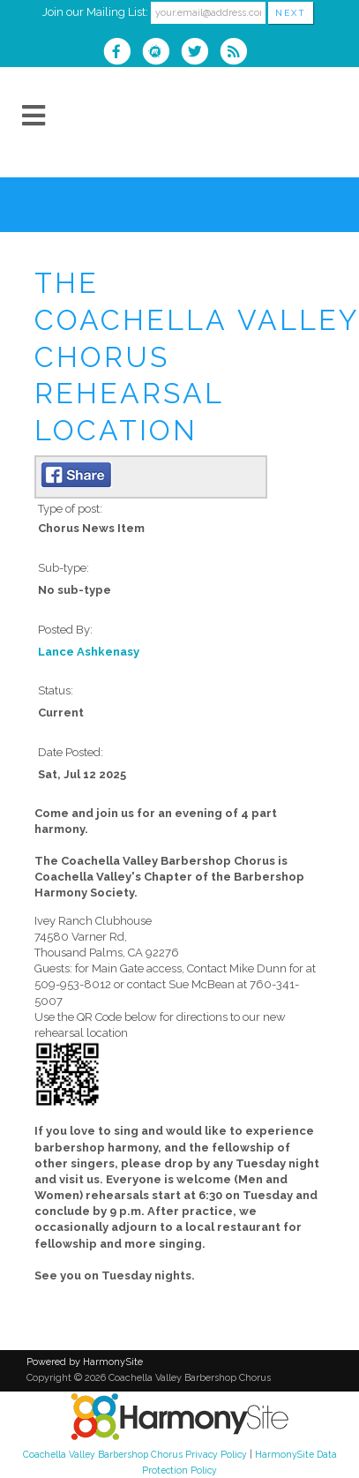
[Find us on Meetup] (161, 53)
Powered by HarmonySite (84, 1362)
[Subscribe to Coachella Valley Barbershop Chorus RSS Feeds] (238, 53)
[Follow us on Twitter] (200, 53)
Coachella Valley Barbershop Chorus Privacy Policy (135, 1454)
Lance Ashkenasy (88, 651)
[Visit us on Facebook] (122, 53)
